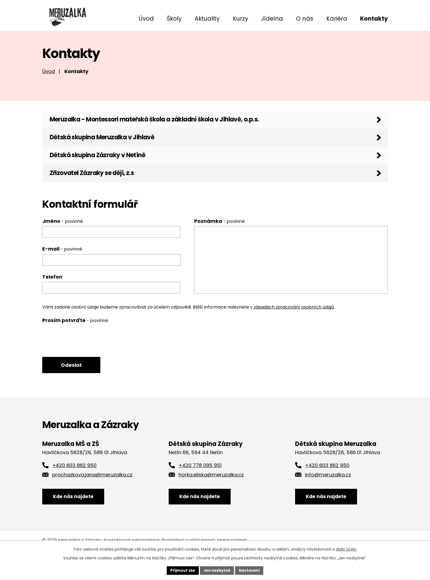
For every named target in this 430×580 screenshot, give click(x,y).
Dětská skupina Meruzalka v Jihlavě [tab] (111, 148)
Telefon (52, 295)
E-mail (62, 267)
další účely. (346, 548)
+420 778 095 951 (200, 485)
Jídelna (272, 19)
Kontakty (374, 19)
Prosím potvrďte (75, 338)
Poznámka (219, 239)
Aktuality (207, 19)
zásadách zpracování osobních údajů (294, 326)
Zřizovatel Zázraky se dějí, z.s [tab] (98, 190)
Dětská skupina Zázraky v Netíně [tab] (105, 169)
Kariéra (336, 19)
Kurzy (240, 19)
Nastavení (251, 570)
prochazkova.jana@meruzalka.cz (92, 495)
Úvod (146, 19)
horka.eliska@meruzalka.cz (211, 495)
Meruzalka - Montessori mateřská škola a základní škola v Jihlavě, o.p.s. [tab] (170, 127)
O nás (304, 19)
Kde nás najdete (77, 520)
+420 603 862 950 (74, 485)
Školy (174, 19)
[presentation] (84, 356)
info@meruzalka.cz (328, 495)
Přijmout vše (181, 570)
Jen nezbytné (217, 570)
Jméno (62, 239)
